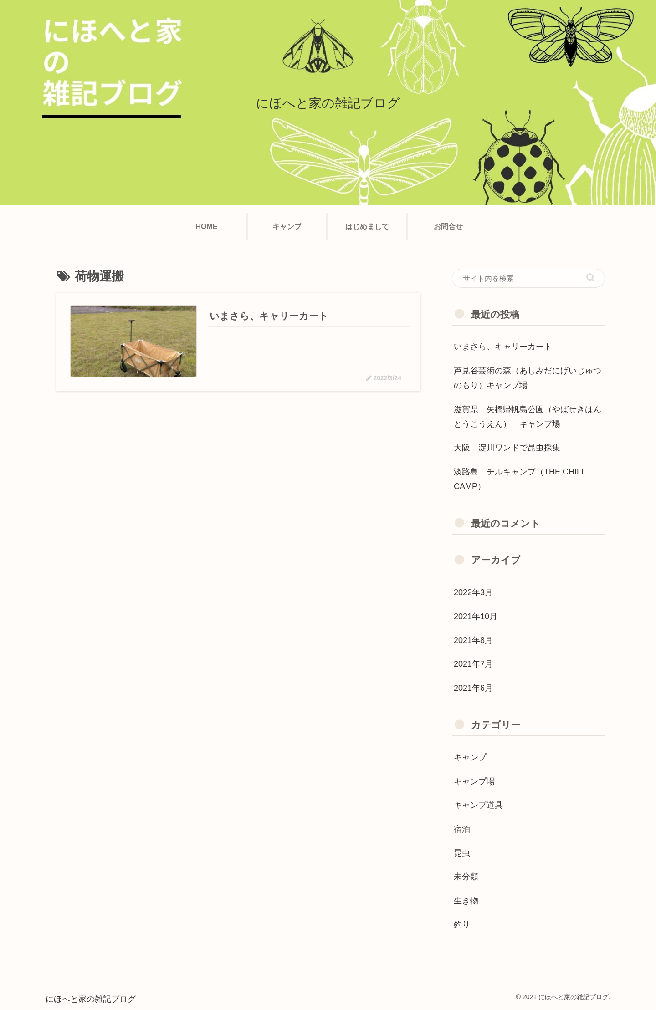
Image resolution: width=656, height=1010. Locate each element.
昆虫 (462, 852)
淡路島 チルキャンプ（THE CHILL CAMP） (519, 479)
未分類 (466, 876)
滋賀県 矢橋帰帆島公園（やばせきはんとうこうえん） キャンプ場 (527, 416)
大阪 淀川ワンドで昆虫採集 (507, 447)
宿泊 (466, 829)
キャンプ (470, 757)
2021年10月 (475, 616)
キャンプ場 (474, 781)
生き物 (466, 900)
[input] (528, 278)
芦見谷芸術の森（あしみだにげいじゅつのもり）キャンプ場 (527, 378)
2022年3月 (473, 592)
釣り (462, 924)
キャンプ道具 (478, 805)
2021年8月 (473, 640)
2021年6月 (473, 688)
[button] (591, 277)
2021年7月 (473, 663)
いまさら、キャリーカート (503, 346)
